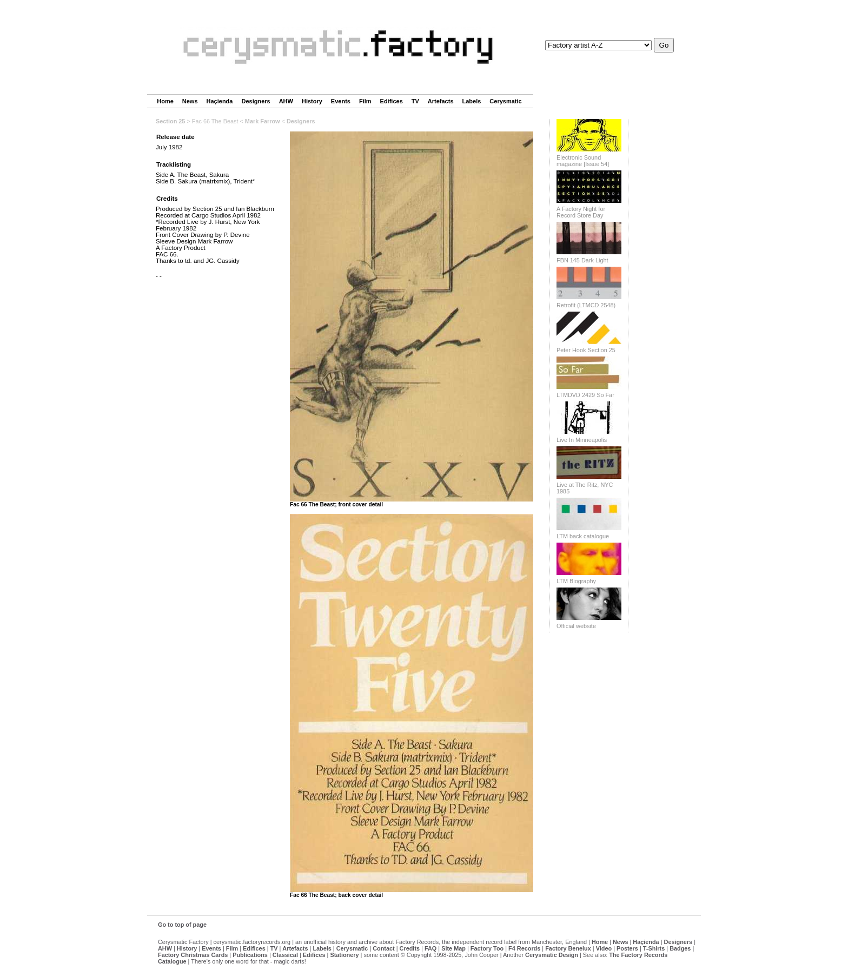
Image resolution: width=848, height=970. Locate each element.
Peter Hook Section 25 (585, 350)
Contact (383, 948)
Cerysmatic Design (551, 955)
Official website (576, 626)
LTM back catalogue (582, 536)
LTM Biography (576, 581)
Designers (255, 101)
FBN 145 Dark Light (582, 260)
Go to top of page (182, 924)
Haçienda (220, 101)
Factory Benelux (568, 948)
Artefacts (441, 101)
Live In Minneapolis (581, 440)
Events (340, 101)
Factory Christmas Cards (193, 955)
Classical (285, 955)
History (312, 101)
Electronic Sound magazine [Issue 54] (582, 160)
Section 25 (170, 121)
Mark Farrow (262, 121)
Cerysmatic (505, 101)
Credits (410, 948)
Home (165, 101)
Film (365, 101)
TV (415, 101)
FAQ (430, 948)
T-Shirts (654, 948)
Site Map (453, 948)
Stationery (344, 955)
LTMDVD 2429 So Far (585, 395)
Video (604, 948)
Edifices (391, 101)
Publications (250, 955)
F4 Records (524, 948)
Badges (680, 948)
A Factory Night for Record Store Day (580, 212)
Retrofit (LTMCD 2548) (585, 305)
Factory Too (487, 948)
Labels (471, 101)
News (190, 101)
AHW (286, 101)
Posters (627, 948)
